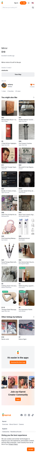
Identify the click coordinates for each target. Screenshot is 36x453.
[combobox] (16, 7)
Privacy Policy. (13, 444)
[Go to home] (2, 3)
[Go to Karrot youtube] (29, 415)
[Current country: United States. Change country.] (33, 3)
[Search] (33, 7)
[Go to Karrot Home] (6, 415)
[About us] (28, 3)
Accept (30, 449)
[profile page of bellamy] (4, 85)
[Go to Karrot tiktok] (33, 415)
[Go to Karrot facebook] (21, 415)
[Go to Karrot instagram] (25, 415)
